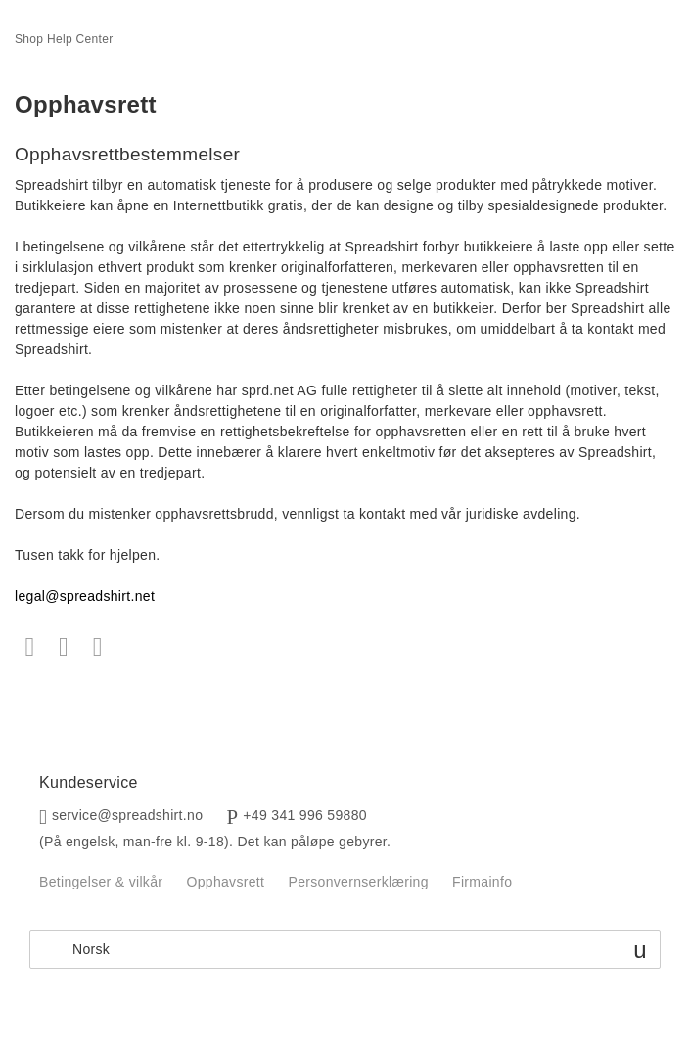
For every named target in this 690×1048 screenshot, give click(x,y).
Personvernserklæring (358, 881)
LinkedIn (97, 647)
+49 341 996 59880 (305, 815)
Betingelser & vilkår (100, 881)
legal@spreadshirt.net (85, 596)
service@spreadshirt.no (127, 815)
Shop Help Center (64, 39)
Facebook (30, 647)
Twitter (64, 647)
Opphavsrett (225, 881)
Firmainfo (482, 881)
